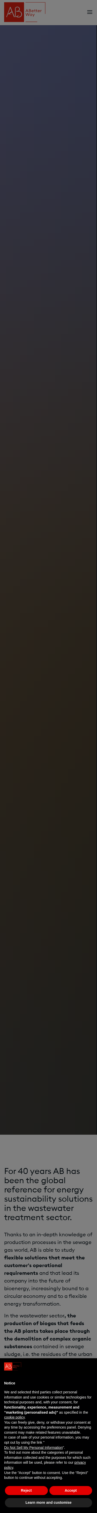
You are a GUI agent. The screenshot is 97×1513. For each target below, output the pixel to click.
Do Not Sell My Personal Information (33, 1447)
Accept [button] (71, 1490)
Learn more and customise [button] (48, 1502)
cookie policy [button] (14, 1417)
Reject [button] (26, 1490)
